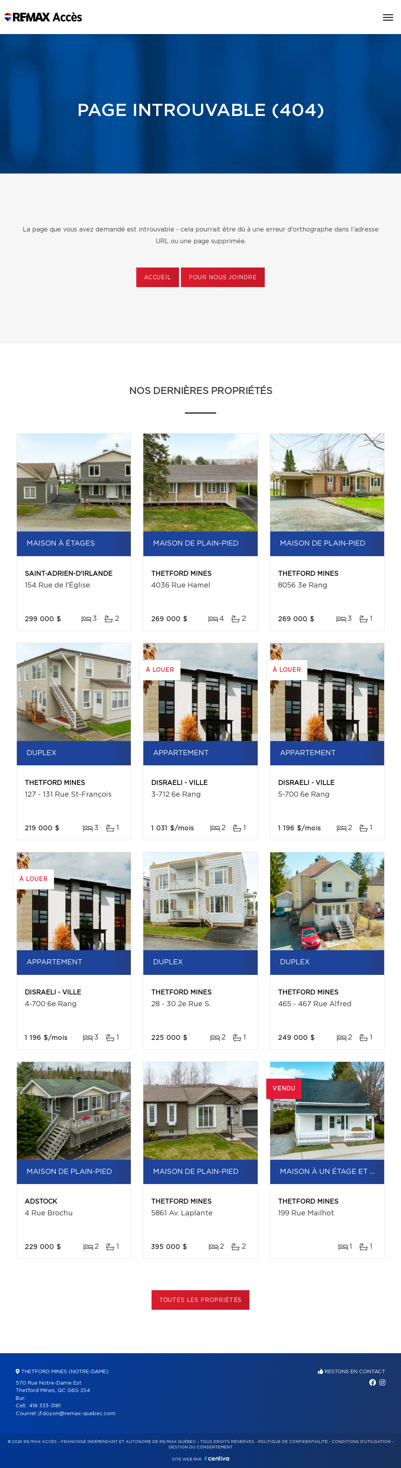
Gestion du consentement (200, 1447)
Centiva (216, 1458)
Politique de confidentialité (293, 1442)
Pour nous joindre (223, 277)
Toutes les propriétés (200, 1300)
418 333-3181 (45, 1405)
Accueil (157, 277)
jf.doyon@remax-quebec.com (77, 1413)
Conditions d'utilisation (361, 1442)
